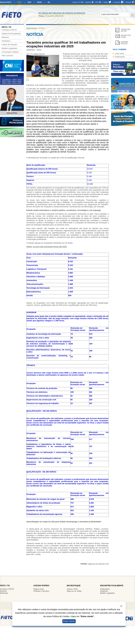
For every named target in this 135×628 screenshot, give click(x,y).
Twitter (105, 2)
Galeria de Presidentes (11, 34)
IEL (49, 2)
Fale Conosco (7, 56)
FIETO (19, 2)
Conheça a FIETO (9, 30)
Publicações (120, 57)
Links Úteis (119, 53)
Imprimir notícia (124, 43)
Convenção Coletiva (10, 52)
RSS (97, 2)
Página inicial (31, 28)
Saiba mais (17, 107)
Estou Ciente (69, 621)
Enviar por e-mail (126, 36)
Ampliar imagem (27, 79)
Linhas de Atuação (9, 45)
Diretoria (5, 37)
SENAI (39, 2)
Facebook (116, 2)
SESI (29, 2)
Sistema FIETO (5, 2)
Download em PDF (125, 30)
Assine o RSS (72, 589)
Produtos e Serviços (41, 591)
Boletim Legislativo (9, 48)
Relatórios (104, 591)
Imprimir (88, 2)
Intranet (128, 2)
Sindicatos (6, 41)
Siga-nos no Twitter (74, 591)
